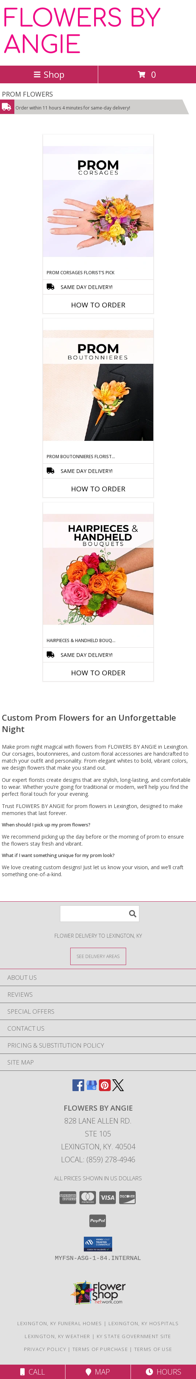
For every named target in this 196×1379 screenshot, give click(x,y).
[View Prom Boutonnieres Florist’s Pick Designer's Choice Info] (98, 386)
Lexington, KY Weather (57, 1336)
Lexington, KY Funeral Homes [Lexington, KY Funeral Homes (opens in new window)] (59, 1323)
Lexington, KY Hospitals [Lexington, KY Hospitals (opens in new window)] (143, 1323)
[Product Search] (99, 913)
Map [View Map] (98, 1372)
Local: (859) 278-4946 (98, 1159)
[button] (98, 1244)
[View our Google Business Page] (91, 1088)
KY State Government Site (134, 1336)
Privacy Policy (45, 1349)
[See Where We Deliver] (98, 956)
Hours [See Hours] (163, 1372)
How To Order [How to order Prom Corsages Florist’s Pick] (98, 305)
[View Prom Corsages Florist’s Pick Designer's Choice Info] (98, 202)
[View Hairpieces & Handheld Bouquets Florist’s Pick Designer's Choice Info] (98, 570)
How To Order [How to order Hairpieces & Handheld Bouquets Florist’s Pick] (98, 673)
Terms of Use (153, 1349)
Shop (48, 74)
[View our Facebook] (78, 1088)
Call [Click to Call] (32, 1372)
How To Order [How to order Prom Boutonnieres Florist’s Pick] (98, 489)
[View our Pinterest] (105, 1088)
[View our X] (118, 1088)
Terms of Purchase (100, 1349)
